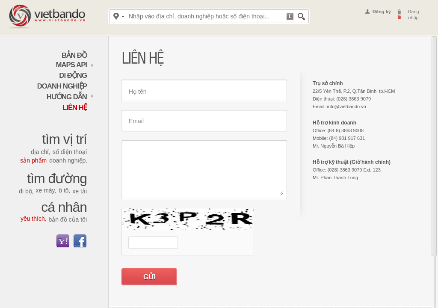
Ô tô (63, 190)
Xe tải (79, 191)
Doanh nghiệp (62, 86)
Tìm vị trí (64, 139)
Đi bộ (25, 191)
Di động (73, 75)
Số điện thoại (70, 151)
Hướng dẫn (70, 97)
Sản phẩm (33, 160)
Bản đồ (74, 55)
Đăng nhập (413, 14)
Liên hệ (74, 108)
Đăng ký (382, 11)
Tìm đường (57, 178)
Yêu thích (33, 218)
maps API (75, 65)
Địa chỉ (40, 151)
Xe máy (45, 190)
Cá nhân (64, 207)
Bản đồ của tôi (67, 219)
